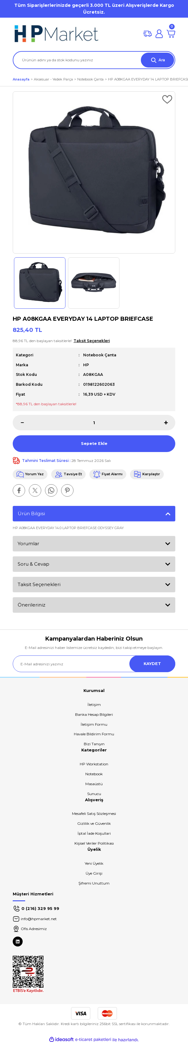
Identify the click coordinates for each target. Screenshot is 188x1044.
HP (86, 365)
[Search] (94, 60)
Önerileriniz (31, 605)
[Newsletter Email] (94, 663)
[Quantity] (94, 422)
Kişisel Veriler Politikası (94, 843)
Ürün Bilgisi (31, 513)
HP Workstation (94, 764)
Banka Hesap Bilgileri (94, 714)
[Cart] (171, 34)
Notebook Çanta (99, 355)
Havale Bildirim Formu (94, 734)
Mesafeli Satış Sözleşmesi (94, 813)
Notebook (94, 774)
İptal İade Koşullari (94, 833)
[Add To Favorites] (167, 99)
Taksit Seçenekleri (39, 584)
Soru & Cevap (33, 564)
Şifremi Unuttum (94, 883)
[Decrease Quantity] (18, 422)
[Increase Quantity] (169, 422)
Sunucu (94, 793)
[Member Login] (159, 34)
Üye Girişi (94, 873)
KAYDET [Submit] (152, 663)
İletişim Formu (94, 724)
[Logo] (56, 33)
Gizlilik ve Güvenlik (94, 823)
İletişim (94, 704)
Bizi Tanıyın (94, 744)
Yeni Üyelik (94, 863)
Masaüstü (94, 783)
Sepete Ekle (94, 443)
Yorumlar (28, 543)
